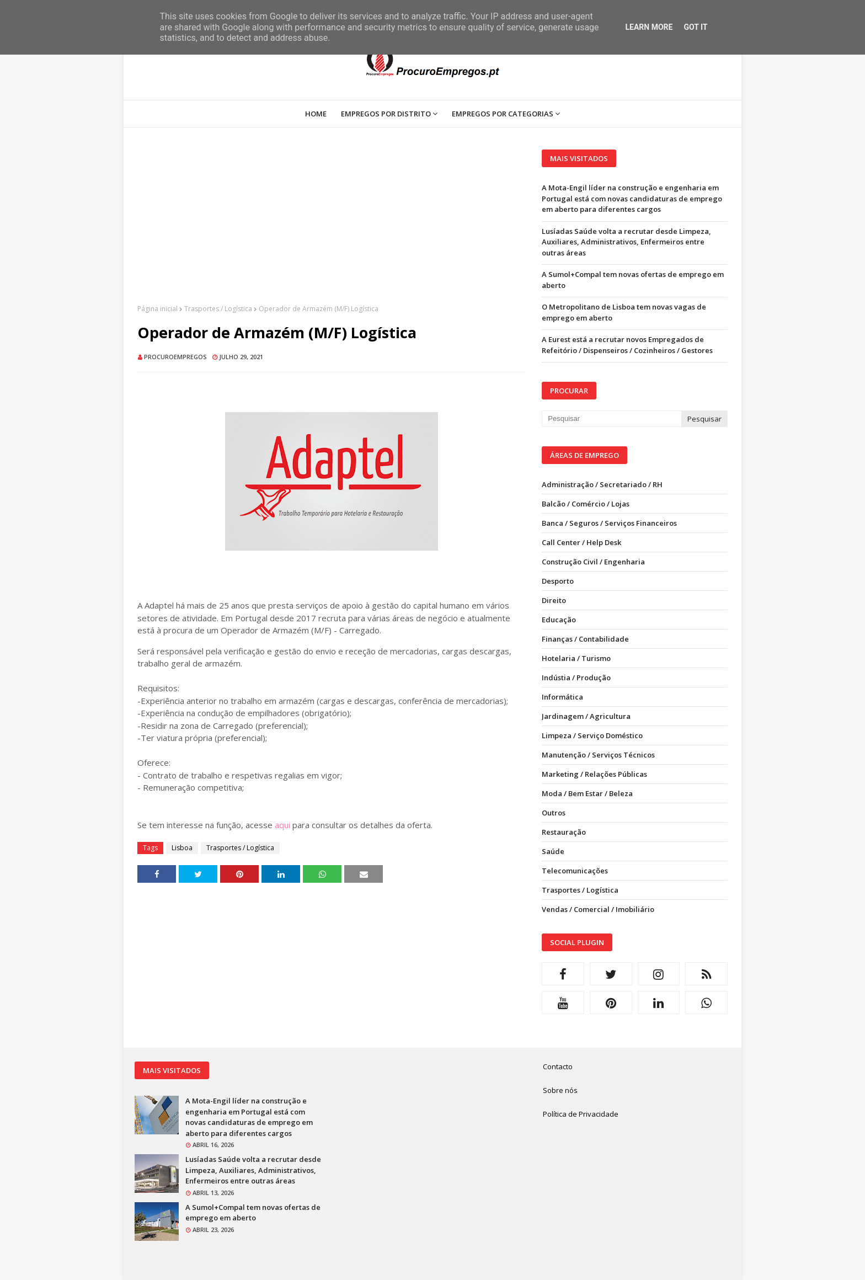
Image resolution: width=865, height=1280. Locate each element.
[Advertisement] (331, 227)
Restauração (564, 832)
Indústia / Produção (576, 677)
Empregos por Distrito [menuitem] (386, 114)
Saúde (553, 851)
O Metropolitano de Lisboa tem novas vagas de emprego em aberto (624, 312)
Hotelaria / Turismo (576, 658)
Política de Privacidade (580, 1114)
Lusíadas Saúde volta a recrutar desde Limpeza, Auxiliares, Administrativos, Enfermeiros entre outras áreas (626, 242)
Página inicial (157, 308)
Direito (554, 600)
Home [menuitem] (316, 114)
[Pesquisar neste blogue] (611, 418)
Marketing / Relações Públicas (594, 774)
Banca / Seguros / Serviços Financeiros (609, 523)
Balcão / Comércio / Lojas (585, 504)
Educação (559, 620)
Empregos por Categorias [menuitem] (502, 114)
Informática (562, 697)
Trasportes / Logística (218, 308)
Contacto (558, 1066)
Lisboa (182, 847)
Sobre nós (560, 1090)
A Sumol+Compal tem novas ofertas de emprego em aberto (633, 279)
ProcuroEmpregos (175, 357)
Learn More (648, 27)
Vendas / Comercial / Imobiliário (598, 909)
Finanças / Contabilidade (585, 639)
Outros (553, 813)
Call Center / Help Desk (581, 542)
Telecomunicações (575, 871)
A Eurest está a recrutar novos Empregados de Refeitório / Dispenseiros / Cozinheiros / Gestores (627, 344)
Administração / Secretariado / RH (602, 484)
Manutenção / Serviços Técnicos (598, 755)
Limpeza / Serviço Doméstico (592, 735)
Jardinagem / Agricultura (586, 716)
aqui (282, 824)
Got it (695, 27)
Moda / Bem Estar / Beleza (587, 793)
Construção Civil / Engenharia (593, 562)
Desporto (558, 581)
